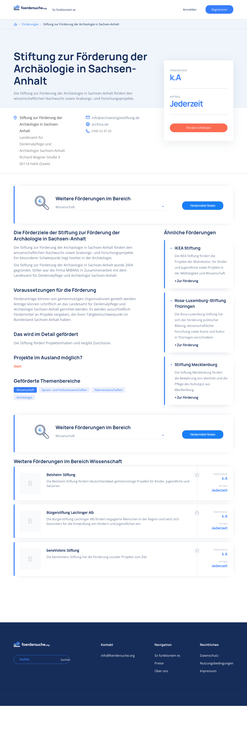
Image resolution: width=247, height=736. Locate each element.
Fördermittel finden (202, 205)
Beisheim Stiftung (61, 474)
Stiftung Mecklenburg (196, 364)
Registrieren (219, 9)
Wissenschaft (25, 390)
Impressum (208, 671)
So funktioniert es (64, 10)
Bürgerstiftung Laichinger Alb (70, 512)
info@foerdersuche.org (118, 655)
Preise (159, 663)
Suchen (64, 660)
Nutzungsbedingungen (216, 663)
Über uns (161, 671)
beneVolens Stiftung (63, 550)
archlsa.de (100, 124)
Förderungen (30, 24)
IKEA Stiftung (187, 248)
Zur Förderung (187, 281)
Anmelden (189, 9)
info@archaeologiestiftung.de (116, 117)
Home (15, 24)
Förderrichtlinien (198, 128)
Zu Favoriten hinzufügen (197, 475)
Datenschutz (209, 655)
